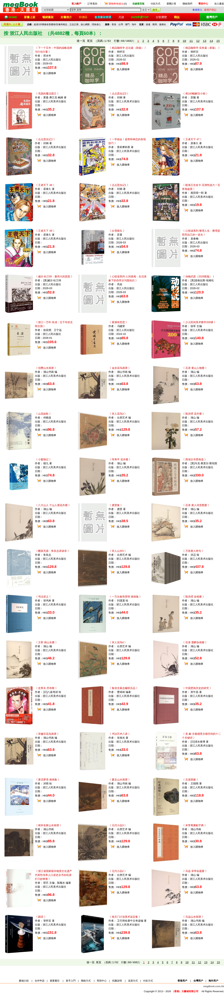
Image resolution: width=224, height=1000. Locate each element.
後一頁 (81, 41)
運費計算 (171, 3)
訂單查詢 (92, 3)
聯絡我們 (187, 3)
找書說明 (117, 980)
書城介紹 (24, 980)
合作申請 (39, 980)
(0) (118, 3)
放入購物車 (49, 73)
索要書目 (55, 980)
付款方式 (155, 3)
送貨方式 (133, 980)
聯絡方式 (86, 980)
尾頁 (90, 41)
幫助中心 (102, 980)
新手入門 (71, 980)
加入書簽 (219, 3)
